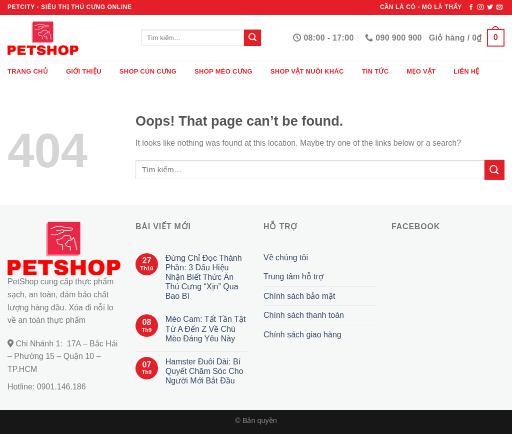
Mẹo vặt (421, 71)
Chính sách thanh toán (304, 315)
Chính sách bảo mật (299, 296)
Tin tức (375, 71)
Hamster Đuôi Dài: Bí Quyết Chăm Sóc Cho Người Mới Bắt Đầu (205, 371)
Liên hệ (466, 71)
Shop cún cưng (148, 71)
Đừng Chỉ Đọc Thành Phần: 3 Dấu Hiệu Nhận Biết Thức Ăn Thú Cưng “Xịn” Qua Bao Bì (204, 277)
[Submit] (252, 38)
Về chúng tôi (286, 257)
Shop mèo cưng (223, 71)
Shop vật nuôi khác (307, 71)
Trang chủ (28, 71)
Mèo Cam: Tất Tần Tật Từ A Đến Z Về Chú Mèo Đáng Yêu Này (206, 328)
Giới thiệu (84, 71)
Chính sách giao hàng (303, 334)
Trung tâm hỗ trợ (294, 276)
